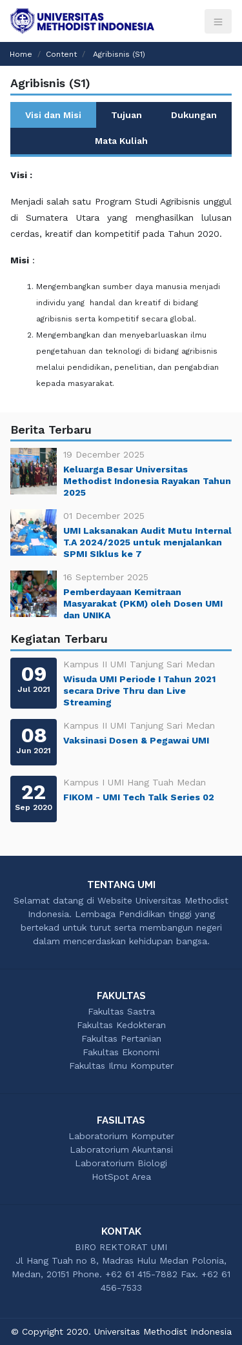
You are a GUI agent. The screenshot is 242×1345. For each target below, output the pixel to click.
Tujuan (126, 115)
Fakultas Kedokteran (121, 1025)
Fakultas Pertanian (121, 1038)
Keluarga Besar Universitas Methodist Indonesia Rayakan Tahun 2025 (147, 481)
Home (21, 54)
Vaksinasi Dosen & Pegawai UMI (136, 740)
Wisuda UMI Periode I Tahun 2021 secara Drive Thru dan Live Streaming (139, 690)
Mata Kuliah (121, 141)
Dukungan (194, 115)
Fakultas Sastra (121, 1011)
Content (61, 54)
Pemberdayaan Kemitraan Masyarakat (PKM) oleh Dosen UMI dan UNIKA (143, 603)
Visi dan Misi (53, 115)
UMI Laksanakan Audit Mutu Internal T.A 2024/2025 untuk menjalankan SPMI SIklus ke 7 (147, 542)
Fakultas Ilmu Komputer (121, 1065)
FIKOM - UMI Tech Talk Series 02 (138, 797)
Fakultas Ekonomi (121, 1052)
